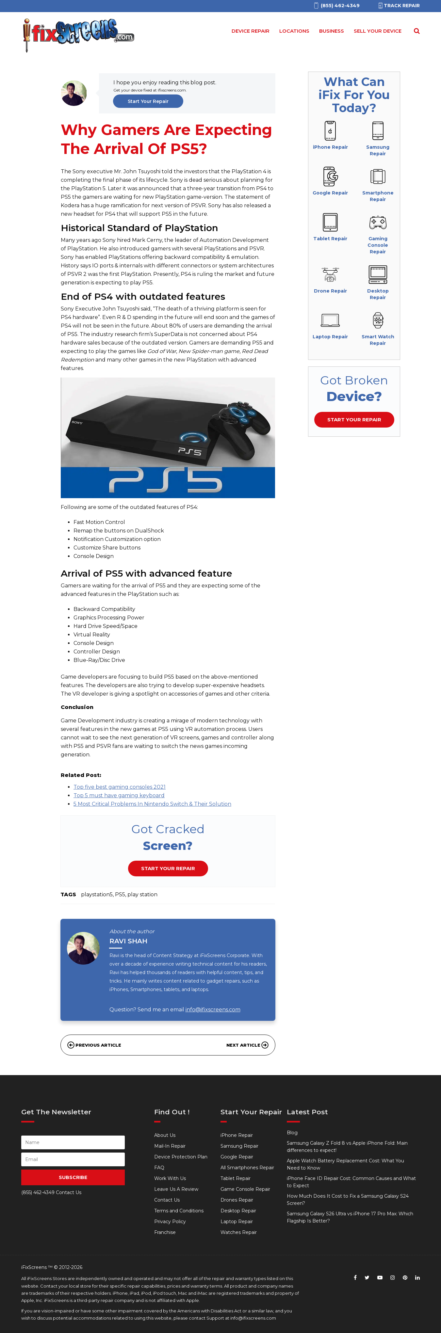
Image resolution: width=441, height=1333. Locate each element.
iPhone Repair (236, 1135)
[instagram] (392, 1277)
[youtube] (380, 1277)
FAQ (159, 1168)
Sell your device (377, 31)
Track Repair (398, 5)
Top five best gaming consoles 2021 (120, 787)
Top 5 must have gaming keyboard (119, 795)
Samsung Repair (239, 1146)
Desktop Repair (238, 1211)
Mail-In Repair (170, 1146)
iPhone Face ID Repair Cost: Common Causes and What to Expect (351, 1182)
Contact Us (167, 1200)
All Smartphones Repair (247, 1168)
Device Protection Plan (180, 1157)
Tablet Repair (235, 1178)
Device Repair (251, 31)
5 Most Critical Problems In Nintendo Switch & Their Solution (152, 804)
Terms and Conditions (179, 1211)
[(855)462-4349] (336, 5)
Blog (292, 1133)
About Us (164, 1135)
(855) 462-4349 (38, 1192)
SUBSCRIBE (73, 1177)
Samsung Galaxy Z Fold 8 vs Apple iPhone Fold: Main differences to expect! (347, 1146)
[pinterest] (405, 1277)
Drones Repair (236, 1200)
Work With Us (170, 1178)
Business (331, 31)
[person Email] (73, 1159)
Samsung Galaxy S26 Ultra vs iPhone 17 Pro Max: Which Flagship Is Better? (350, 1217)
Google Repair (236, 1157)
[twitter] (367, 1277)
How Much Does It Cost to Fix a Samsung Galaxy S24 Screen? (348, 1199)
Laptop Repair (236, 1221)
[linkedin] (417, 1277)
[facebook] (355, 1277)
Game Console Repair (245, 1189)
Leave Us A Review (176, 1189)
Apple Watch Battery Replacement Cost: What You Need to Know (345, 1164)
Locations (294, 31)
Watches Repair (238, 1232)
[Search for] (416, 31)
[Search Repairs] (415, 30)
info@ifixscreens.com (213, 1009)
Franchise (165, 1232)
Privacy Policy (170, 1221)
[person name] (73, 1142)
